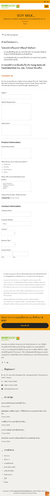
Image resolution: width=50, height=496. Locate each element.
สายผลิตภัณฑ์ (8, 463)
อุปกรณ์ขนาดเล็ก (9, 467)
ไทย (47, 2)
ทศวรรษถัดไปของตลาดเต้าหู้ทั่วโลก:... (14, 403)
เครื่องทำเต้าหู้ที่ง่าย (34, 299)
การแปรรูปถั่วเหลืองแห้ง (31, 301)
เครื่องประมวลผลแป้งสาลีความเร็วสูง (24, 304)
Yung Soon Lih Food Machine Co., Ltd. (25, 491)
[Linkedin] (7, 362)
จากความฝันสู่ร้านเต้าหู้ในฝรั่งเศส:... (13, 430)
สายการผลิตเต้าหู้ (7, 301)
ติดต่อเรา (44, 304)
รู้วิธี (5, 478)
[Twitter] (4, 362)
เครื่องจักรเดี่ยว (9, 471)
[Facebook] (2, 362)
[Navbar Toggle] (46, 6)
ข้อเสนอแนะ (8, 474)
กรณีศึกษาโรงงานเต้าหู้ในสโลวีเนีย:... (13, 422)
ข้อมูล (6, 482)
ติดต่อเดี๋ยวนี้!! (25, 325)
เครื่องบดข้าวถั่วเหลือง (8, 304)
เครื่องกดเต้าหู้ (40, 301)
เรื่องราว (7, 459)
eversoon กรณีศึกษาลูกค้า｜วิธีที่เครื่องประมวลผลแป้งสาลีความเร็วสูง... (24, 412)
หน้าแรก (7, 456)
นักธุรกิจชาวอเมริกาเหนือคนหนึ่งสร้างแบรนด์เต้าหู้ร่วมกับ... (21, 438)
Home (25, 23)
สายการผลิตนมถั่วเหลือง (18, 301)
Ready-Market (32, 493)
